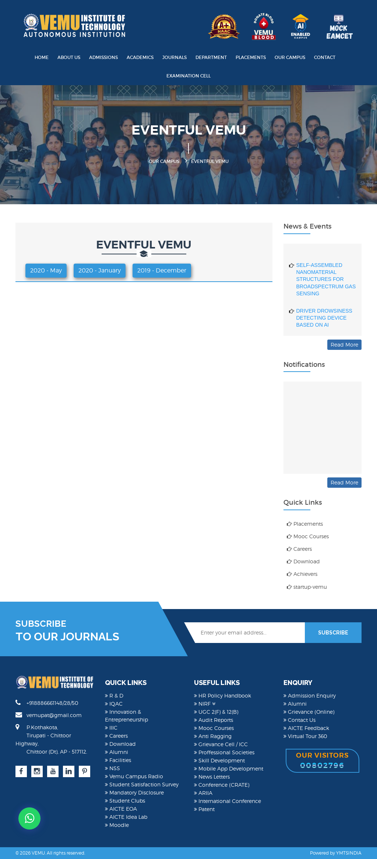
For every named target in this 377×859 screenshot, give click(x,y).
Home (42, 57)
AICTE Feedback (306, 728)
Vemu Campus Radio (134, 776)
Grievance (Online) (308, 712)
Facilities (118, 760)
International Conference (227, 801)
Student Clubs (125, 800)
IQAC (114, 703)
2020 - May (46, 270)
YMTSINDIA (349, 853)
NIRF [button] (204, 703)
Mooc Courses (308, 536)
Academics (140, 57)
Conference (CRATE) (221, 785)
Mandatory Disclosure (134, 792)
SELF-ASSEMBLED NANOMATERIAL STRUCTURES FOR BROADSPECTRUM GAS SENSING (326, 282)
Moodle (117, 825)
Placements (251, 57)
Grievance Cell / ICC (221, 744)
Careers (299, 549)
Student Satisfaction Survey (142, 784)
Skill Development (219, 760)
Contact (324, 57)
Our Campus (290, 57)
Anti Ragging (213, 736)
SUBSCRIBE (333, 633)
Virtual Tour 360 (305, 736)
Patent (204, 809)
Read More (344, 344)
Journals (174, 57)
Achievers (302, 574)
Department (211, 57)
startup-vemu (307, 587)
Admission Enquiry (309, 695)
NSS (112, 768)
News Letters (212, 776)
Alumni (116, 752)
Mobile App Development (228, 768)
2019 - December (161, 270)
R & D (114, 695)
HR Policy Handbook (222, 695)
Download (303, 561)
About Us (68, 57)
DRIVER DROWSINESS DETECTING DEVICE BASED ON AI (324, 321)
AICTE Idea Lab (126, 817)
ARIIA (203, 793)
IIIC (111, 727)
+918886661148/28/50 (46, 702)
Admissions (103, 57)
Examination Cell (188, 76)
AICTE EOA (121, 809)
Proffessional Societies (224, 752)
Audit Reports (213, 720)
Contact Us (299, 720)
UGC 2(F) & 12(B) (216, 712)
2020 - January (99, 270)
